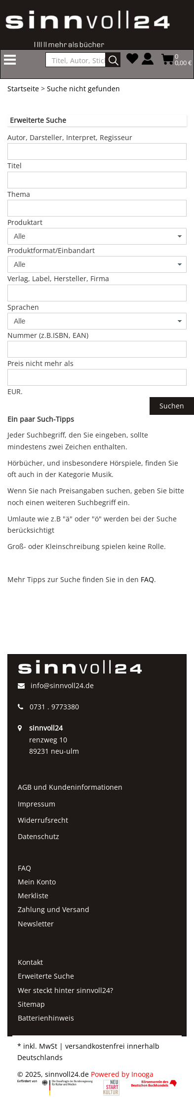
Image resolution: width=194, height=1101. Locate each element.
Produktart (24, 222)
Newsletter (36, 923)
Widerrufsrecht (43, 820)
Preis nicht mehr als (40, 363)
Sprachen (23, 307)
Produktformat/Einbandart (51, 250)
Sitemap (31, 1004)
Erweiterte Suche (46, 976)
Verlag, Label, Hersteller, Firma (58, 278)
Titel (14, 165)
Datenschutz (38, 836)
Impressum (36, 803)
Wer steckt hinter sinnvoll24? (65, 990)
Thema (18, 194)
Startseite (23, 88)
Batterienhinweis (46, 1018)
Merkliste (33, 895)
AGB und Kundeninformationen (70, 787)
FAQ (147, 579)
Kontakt (30, 962)
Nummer (47, 335)
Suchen (171, 405)
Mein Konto (37, 881)
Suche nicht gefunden (83, 88)
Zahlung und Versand (53, 909)
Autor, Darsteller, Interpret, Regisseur (69, 137)
